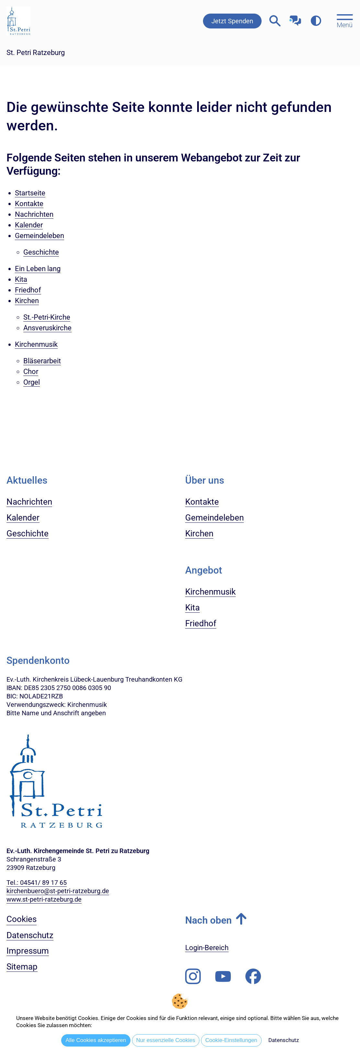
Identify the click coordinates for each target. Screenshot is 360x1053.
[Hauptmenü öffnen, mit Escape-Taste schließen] (345, 20)
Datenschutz (283, 1040)
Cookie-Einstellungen (231, 1040)
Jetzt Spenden (232, 21)
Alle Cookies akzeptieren (95, 1040)
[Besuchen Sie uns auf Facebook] (253, 977)
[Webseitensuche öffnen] (275, 21)
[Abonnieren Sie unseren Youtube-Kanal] (223, 977)
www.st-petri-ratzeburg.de (44, 899)
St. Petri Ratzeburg (35, 53)
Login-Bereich (207, 948)
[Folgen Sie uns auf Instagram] (193, 977)
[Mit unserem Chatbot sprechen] (295, 19)
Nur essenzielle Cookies (165, 1040)
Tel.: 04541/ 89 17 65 (36, 882)
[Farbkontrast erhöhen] (316, 21)
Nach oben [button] (208, 920)
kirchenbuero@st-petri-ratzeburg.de (57, 891)
